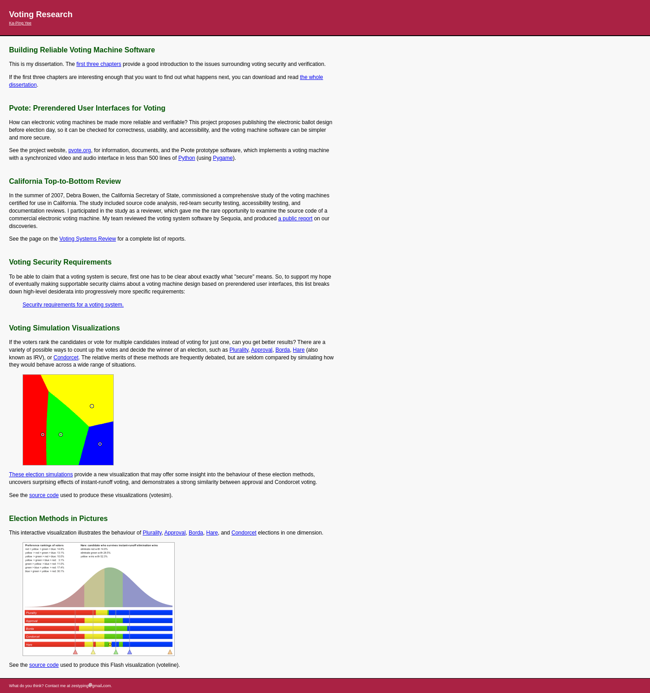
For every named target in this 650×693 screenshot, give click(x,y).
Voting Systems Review (87, 239)
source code (44, 495)
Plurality (238, 350)
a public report (295, 218)
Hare (299, 350)
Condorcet (65, 357)
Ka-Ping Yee (20, 23)
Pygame (223, 158)
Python (186, 158)
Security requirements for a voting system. (73, 305)
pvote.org (79, 150)
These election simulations (41, 474)
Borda (282, 350)
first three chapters (98, 64)
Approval (261, 350)
